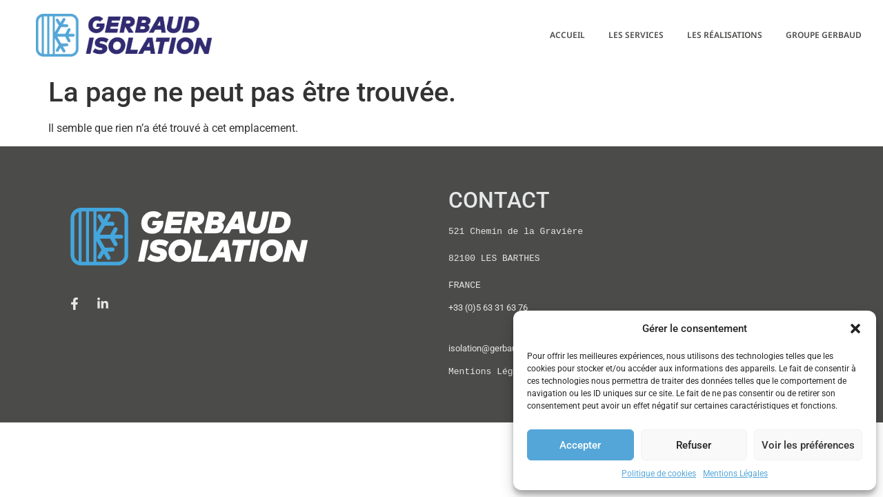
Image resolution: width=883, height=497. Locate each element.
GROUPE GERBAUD (824, 35)
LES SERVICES (636, 35)
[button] (855, 328)
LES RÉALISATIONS (724, 35)
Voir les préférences (808, 445)
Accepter (580, 445)
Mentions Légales (735, 473)
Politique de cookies (659, 473)
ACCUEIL (567, 35)
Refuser (693, 445)
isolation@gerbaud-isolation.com (512, 348)
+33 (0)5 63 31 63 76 (488, 307)
